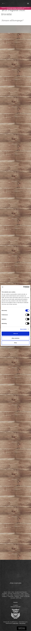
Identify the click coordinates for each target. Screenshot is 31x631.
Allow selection (15, 338)
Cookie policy (15, 623)
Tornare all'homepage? (12, 20)
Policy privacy (22, 623)
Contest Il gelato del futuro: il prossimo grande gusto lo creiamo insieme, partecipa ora (15, 8)
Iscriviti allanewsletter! (21, 628)
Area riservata (15, 583)
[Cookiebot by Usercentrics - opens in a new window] (23, 287)
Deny (15, 342)
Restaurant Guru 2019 (15, 606)
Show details (23, 329)
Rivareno (16, 602)
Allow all (15, 333)
